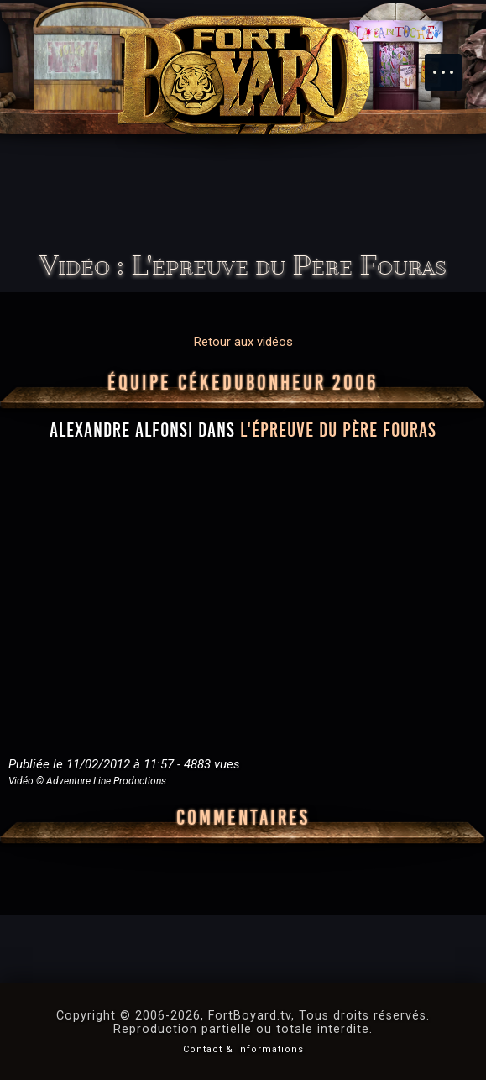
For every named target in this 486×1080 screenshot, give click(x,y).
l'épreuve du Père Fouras (338, 430)
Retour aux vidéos (243, 341)
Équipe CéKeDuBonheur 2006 (243, 383)
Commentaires (243, 818)
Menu (452, 64)
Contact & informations (243, 1049)
